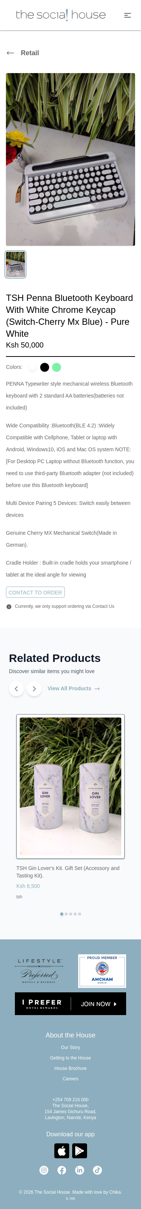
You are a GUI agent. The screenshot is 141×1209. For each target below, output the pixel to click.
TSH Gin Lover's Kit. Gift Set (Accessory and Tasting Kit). (67, 872)
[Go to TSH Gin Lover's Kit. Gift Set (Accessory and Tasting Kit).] (61, 914)
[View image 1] (15, 264)
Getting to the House (70, 1058)
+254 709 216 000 (70, 1099)
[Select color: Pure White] (32, 367)
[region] (70, 175)
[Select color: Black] (44, 367)
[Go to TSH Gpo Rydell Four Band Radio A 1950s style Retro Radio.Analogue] (79, 914)
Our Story (70, 1047)
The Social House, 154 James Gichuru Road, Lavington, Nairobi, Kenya (70, 1111)
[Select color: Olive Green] (56, 367)
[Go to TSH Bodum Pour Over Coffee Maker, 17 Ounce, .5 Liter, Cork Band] (70, 914)
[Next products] (34, 688)
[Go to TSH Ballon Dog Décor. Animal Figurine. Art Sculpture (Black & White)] (66, 914)
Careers (70, 1078)
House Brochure (70, 1068)
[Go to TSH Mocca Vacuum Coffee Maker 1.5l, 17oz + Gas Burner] (75, 914)
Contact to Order (35, 593)
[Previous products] (16, 688)
